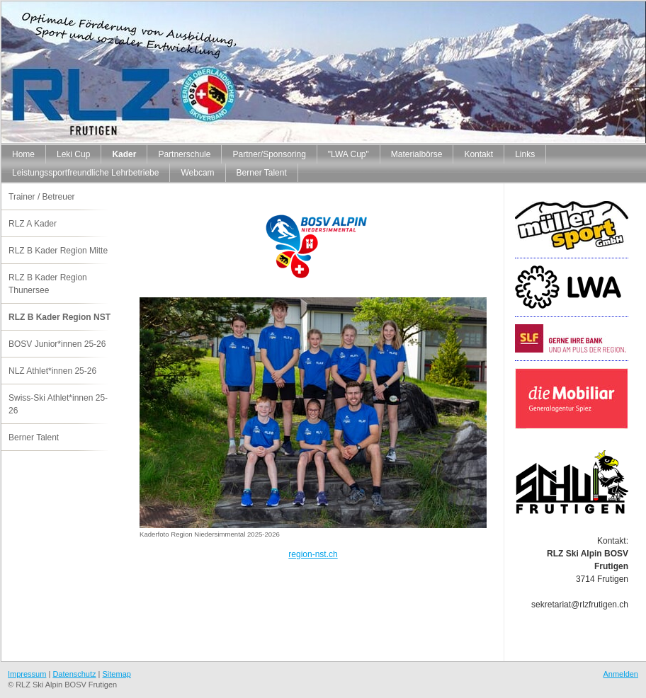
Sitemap (117, 674)
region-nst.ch (312, 554)
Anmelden (620, 674)
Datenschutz (74, 674)
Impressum (27, 674)
